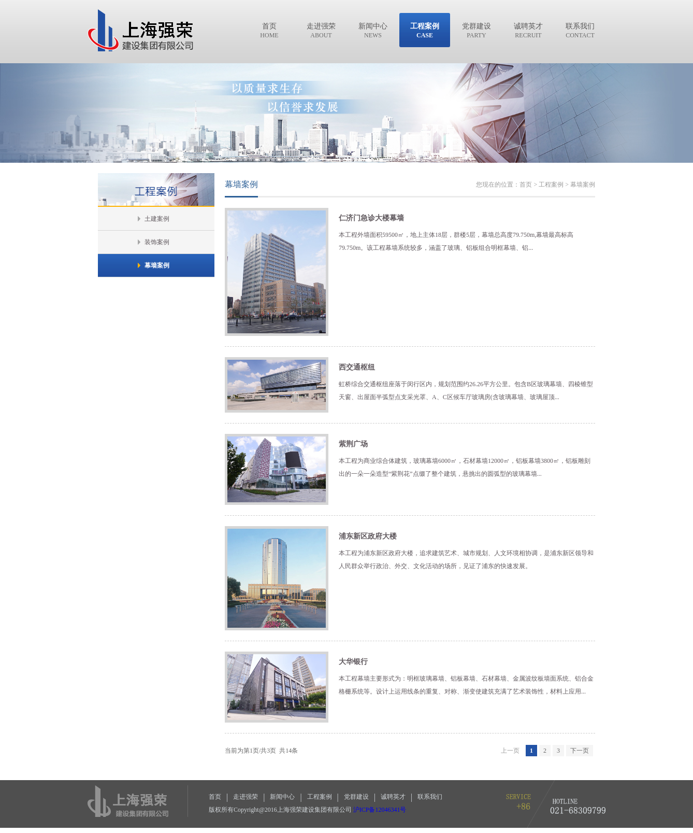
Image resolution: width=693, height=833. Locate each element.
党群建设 (356, 796)
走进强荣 (245, 796)
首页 (215, 796)
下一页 (579, 750)
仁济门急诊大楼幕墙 (371, 218)
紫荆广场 (353, 444)
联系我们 (429, 796)
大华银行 (353, 662)
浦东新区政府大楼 (368, 536)
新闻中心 (282, 796)
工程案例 (319, 796)
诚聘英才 (393, 796)
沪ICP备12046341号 (380, 809)
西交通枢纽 (357, 367)
